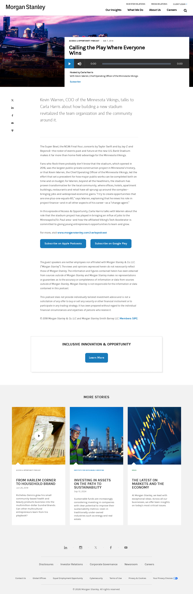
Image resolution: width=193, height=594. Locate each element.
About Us (155, 9)
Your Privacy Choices (165, 578)
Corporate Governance (103, 564)
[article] (96, 276)
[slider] (136, 64)
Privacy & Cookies (137, 578)
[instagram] (81, 548)
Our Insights (113, 9)
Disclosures (46, 564)
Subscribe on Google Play (111, 243)
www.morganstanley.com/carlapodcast (82, 232)
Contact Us (20, 578)
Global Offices (39, 578)
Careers (172, 9)
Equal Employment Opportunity (68, 578)
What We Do (135, 9)
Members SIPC (129, 318)
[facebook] (111, 548)
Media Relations (159, 4)
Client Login (180, 4)
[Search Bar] (185, 10)
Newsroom (131, 564)
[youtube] (126, 548)
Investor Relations (135, 4)
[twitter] (96, 548)
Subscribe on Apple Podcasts (63, 243)
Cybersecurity (96, 578)
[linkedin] (66, 548)
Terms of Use (116, 578)
